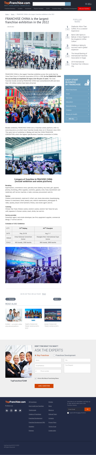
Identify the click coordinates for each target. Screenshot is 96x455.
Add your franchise (84, 9)
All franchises (33, 402)
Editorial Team (53, 414)
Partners (31, 430)
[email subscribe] (76, 409)
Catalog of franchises (35, 414)
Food (68, 94)
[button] (88, 4)
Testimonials (32, 410)
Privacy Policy (52, 422)
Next (57, 299)
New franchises (71, 90)
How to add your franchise (36, 406)
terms (78, 413)
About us (51, 410)
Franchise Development (70, 9)
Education (69, 102)
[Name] (48, 360)
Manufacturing (71, 106)
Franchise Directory (10, 9)
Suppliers (31, 426)
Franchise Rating (56, 9)
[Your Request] (77, 368)
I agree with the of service (76, 413)
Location (20, 9)
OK (87, 409)
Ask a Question (44, 386)
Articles (51, 402)
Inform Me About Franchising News (47, 378)
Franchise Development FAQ (37, 422)
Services (69, 98)
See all (71, 119)
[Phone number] (47, 371)
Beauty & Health (71, 114)
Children (69, 110)
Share (44, 294)
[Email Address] (48, 366)
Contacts (51, 418)
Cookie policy (52, 430)
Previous (10, 299)
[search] (49, 4)
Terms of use (52, 426)
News (50, 406)
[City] (77, 360)
